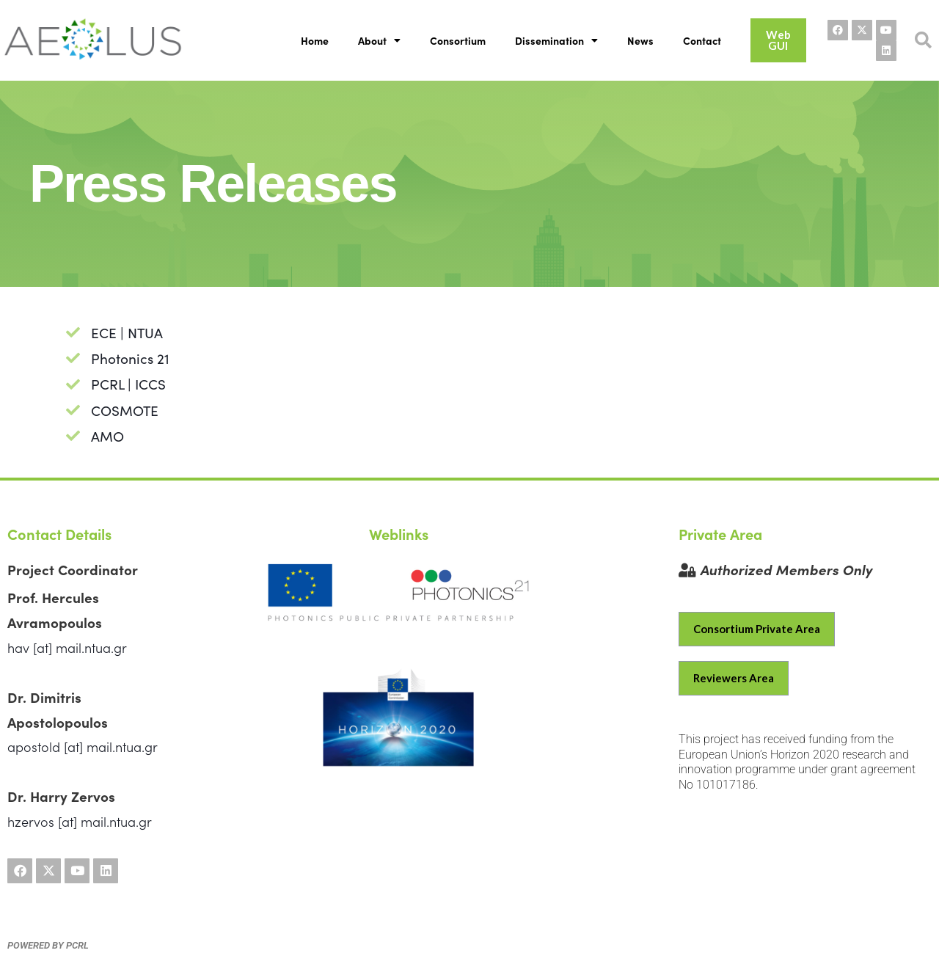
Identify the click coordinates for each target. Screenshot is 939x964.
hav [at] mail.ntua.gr (67, 647)
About (379, 40)
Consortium (458, 40)
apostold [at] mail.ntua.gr (82, 746)
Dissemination (556, 40)
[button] (923, 41)
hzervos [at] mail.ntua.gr (79, 821)
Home (315, 40)
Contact (702, 40)
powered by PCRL (48, 945)
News (640, 40)
